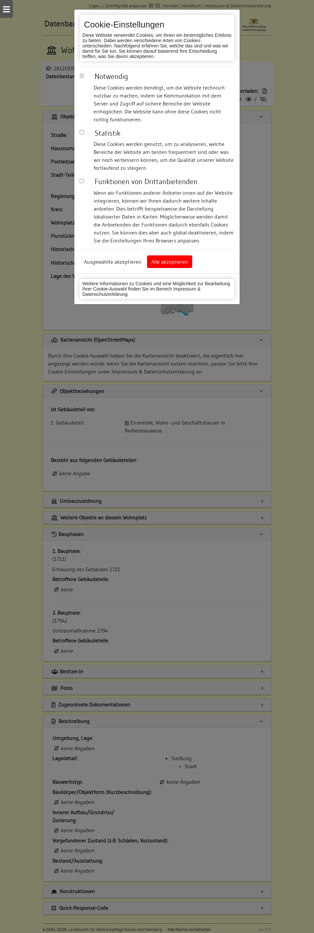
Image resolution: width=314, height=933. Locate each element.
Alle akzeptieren (169, 261)
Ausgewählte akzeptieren (112, 261)
